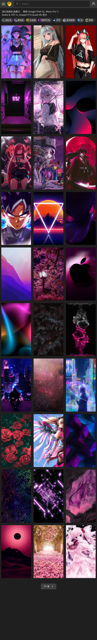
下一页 (48, 586)
